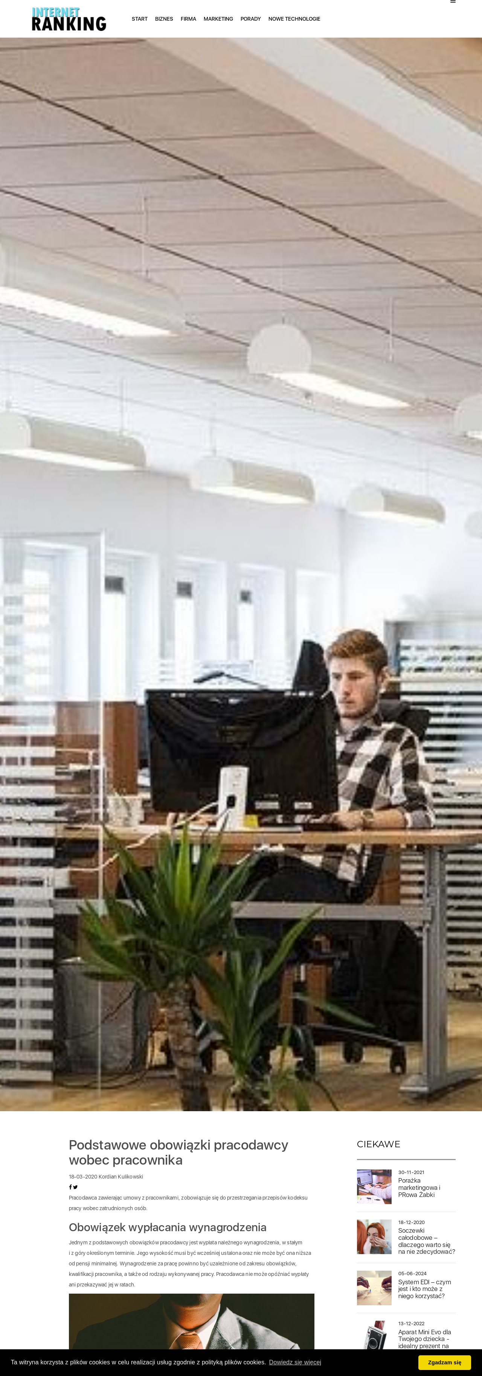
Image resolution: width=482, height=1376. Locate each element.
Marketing (218, 19)
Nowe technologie (294, 19)
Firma (188, 19)
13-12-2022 (411, 1323)
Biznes (164, 19)
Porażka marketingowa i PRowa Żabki (419, 1187)
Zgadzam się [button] (445, 1362)
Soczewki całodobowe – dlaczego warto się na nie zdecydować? (427, 1241)
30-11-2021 (411, 1172)
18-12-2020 (411, 1222)
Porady (251, 19)
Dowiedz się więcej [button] (295, 1362)
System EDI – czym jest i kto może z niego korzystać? (424, 1289)
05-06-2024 (412, 1273)
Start (140, 19)
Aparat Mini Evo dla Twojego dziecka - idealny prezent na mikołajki (424, 1342)
